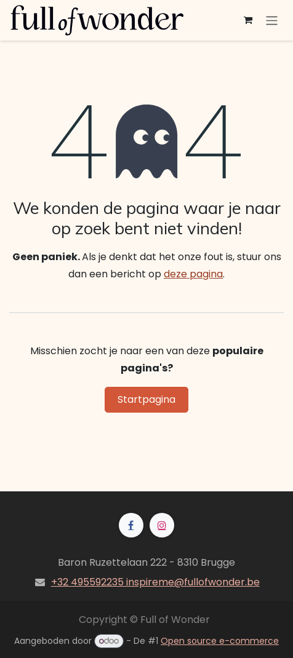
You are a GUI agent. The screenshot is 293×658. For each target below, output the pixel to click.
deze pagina (193, 274)
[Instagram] (162, 525)
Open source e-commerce (220, 641)
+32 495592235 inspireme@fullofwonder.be (155, 582)
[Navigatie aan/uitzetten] (272, 20)
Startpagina (146, 399)
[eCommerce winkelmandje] (248, 20)
